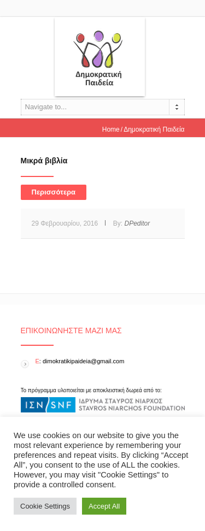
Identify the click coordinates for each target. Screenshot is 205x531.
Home (111, 129)
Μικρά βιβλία (44, 160)
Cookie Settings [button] (45, 506)
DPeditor (137, 223)
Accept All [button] (104, 506)
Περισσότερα (54, 192)
